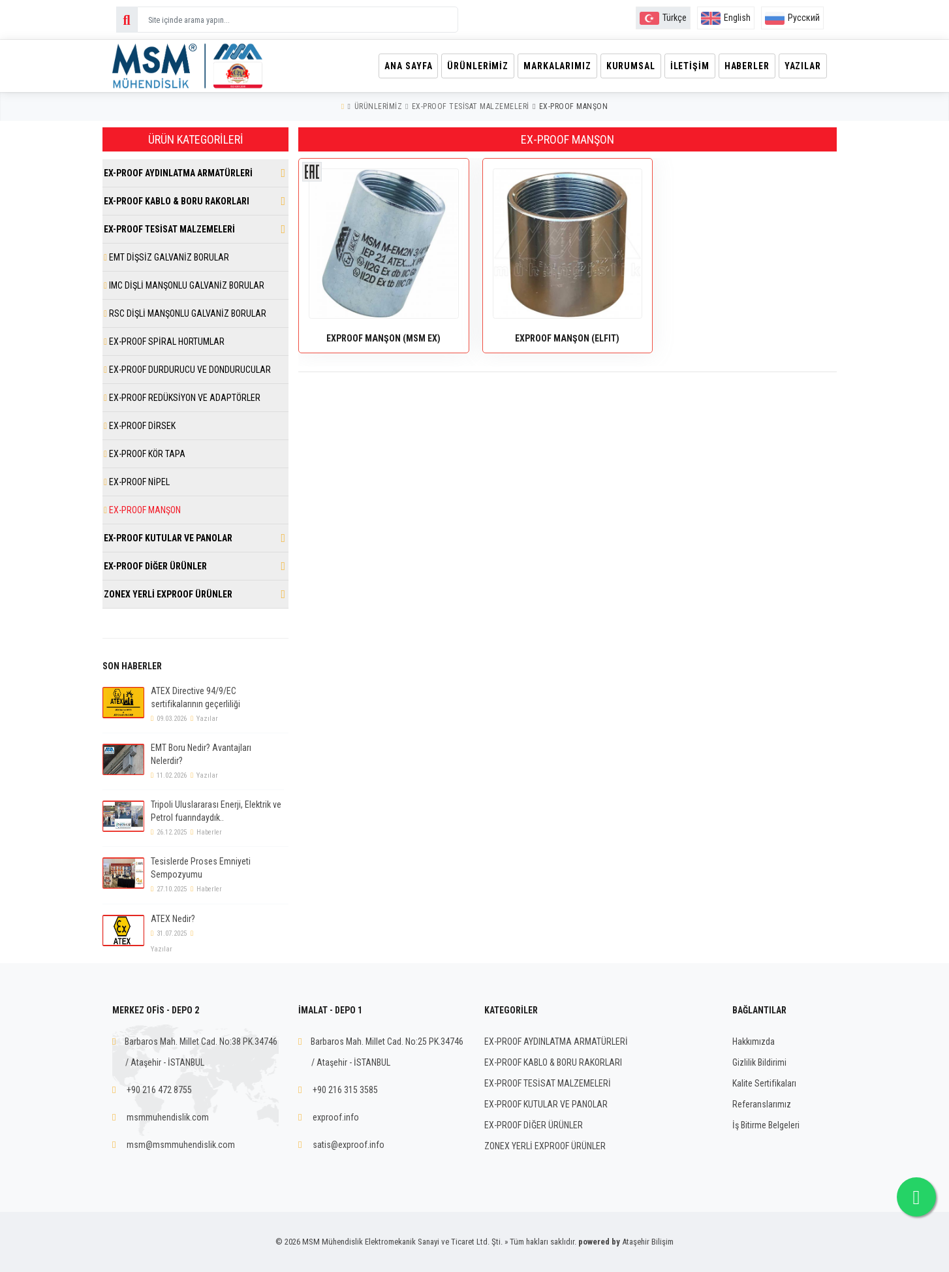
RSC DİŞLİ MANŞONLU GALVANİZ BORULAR (185, 313)
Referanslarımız (761, 1104)
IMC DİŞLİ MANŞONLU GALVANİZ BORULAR (184, 285)
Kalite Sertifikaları (764, 1083)
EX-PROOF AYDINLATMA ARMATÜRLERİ (178, 173)
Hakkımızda (753, 1041)
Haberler (743, 66)
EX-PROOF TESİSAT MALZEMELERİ (470, 106)
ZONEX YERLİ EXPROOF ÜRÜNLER (168, 594)
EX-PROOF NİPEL (137, 482)
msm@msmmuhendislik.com (181, 1144)
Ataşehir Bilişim (648, 1242)
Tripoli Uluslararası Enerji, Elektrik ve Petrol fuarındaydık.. (216, 811)
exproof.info (336, 1117)
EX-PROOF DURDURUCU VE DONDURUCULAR (187, 369)
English (726, 17)
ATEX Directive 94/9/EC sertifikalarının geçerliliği (195, 697)
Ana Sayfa (395, 66)
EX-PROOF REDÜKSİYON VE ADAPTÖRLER (182, 397)
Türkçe (663, 17)
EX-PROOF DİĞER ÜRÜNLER (155, 566)
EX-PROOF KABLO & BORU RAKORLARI (176, 201)
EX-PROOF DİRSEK (140, 426)
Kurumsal (623, 66)
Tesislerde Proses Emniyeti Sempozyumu (201, 868)
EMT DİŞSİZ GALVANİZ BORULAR (166, 257)
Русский (792, 17)
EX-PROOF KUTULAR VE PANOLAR (168, 538)
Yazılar (802, 66)
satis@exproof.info (348, 1144)
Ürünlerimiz (466, 66)
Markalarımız (548, 66)
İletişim (684, 66)
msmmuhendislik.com (168, 1117)
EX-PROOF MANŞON (573, 106)
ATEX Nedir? (173, 919)
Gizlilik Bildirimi (759, 1062)
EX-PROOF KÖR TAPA (144, 454)
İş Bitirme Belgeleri (766, 1125)
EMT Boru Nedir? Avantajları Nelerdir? (201, 754)
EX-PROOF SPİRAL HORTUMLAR (164, 341)
